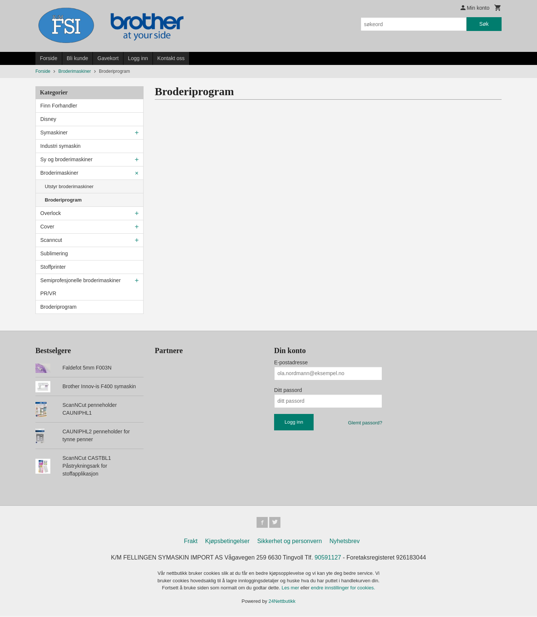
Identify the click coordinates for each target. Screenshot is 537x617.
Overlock (50, 213)
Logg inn (138, 58)
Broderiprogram (63, 200)
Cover (47, 227)
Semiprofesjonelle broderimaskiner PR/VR (80, 286)
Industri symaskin (60, 146)
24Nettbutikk (281, 602)
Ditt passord (288, 390)
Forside (48, 58)
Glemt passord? (365, 423)
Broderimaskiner (59, 173)
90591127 (328, 558)
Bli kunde (77, 58)
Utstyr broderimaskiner (69, 186)
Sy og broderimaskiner (66, 159)
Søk (484, 24)
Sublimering (54, 253)
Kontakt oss (171, 58)
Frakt (190, 542)
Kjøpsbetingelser (227, 542)
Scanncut (51, 240)
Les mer (291, 589)
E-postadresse (291, 362)
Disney (48, 119)
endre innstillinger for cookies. (343, 589)
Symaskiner (53, 132)
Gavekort (108, 58)
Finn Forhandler (58, 106)
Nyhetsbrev (345, 542)
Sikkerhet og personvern (289, 542)
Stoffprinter (53, 267)
